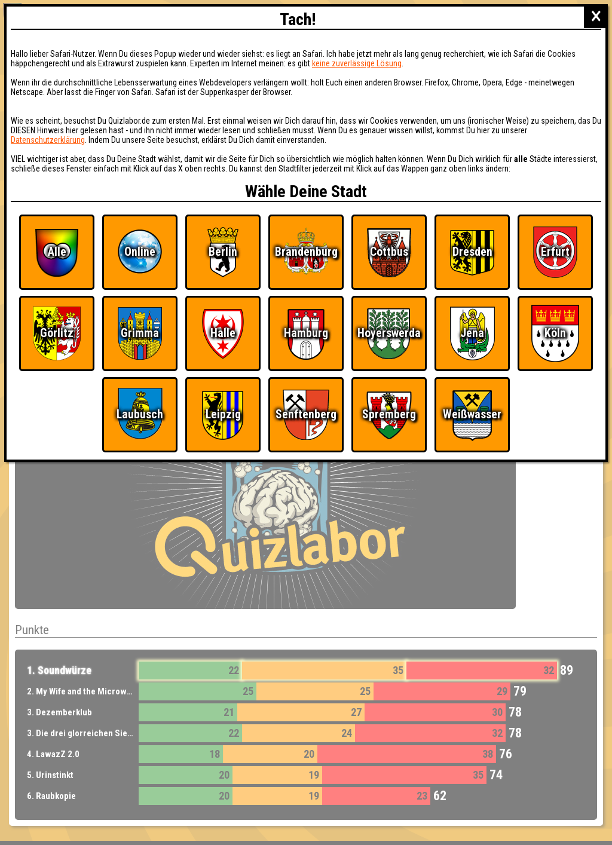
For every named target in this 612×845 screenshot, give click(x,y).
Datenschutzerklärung (48, 140)
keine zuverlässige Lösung (357, 63)
